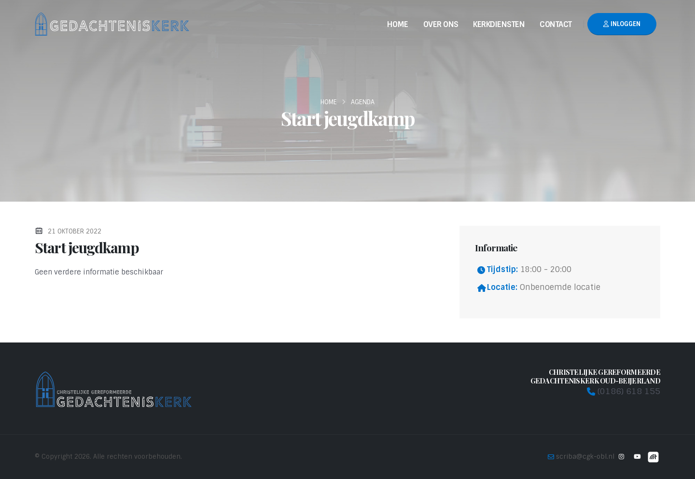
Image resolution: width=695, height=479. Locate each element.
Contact (556, 24)
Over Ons (441, 24)
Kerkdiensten (499, 24)
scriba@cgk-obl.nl (585, 456)
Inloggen (621, 24)
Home (397, 24)
